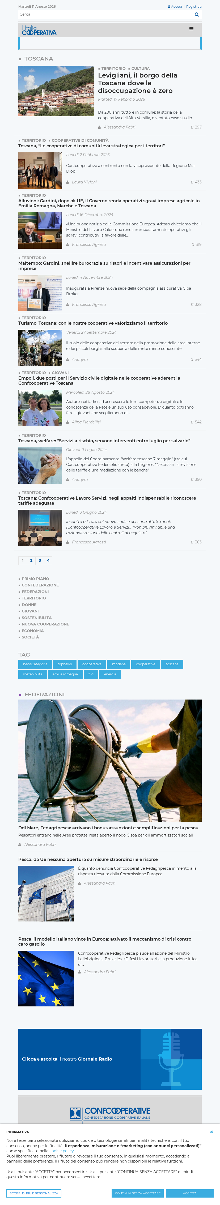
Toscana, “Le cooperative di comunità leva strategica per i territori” (91, 145)
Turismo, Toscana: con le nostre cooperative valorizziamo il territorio (93, 323)
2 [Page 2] (31, 560)
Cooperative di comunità (80, 140)
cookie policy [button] (61, 1150)
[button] (211, 1132)
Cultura (141, 68)
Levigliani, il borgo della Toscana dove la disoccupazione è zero (137, 83)
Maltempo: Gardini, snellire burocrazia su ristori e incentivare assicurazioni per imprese (104, 265)
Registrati (194, 6)
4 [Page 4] (48, 560)
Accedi (176, 6)
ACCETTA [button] (190, 1193)
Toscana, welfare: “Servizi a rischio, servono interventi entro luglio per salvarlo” (104, 440)
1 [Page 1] (22, 560)
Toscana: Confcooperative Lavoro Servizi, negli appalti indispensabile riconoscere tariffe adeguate (107, 500)
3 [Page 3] (40, 560)
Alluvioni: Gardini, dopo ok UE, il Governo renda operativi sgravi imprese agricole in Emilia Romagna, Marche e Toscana (109, 203)
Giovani (60, 372)
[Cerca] (105, 14)
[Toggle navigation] (191, 30)
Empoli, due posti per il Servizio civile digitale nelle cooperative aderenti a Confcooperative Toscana (99, 380)
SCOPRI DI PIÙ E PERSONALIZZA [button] (34, 1193)
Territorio (113, 68)
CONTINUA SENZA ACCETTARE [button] (137, 1193)
